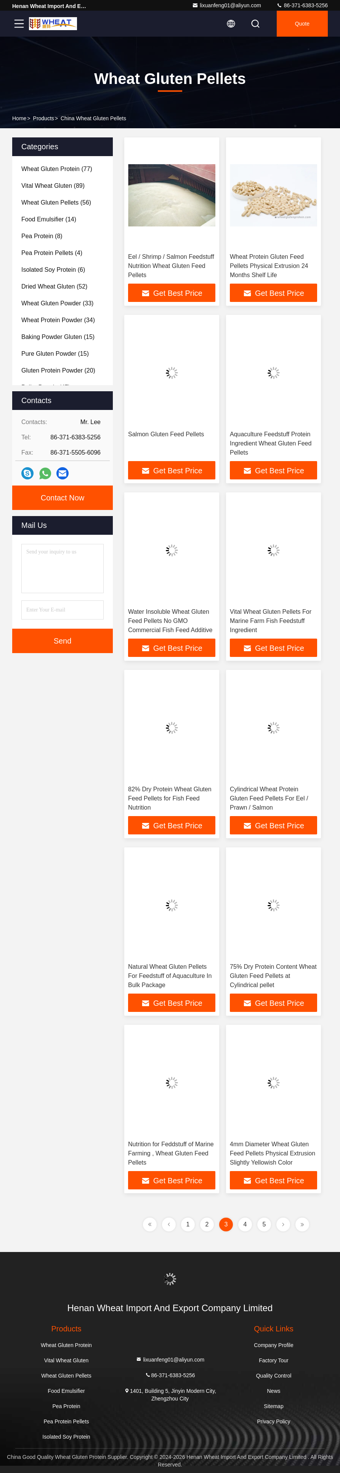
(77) (56, 169)
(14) (48, 219)
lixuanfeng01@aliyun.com (226, 5)
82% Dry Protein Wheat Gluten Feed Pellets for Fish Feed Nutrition (170, 798)
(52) (54, 286)
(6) (53, 269)
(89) (53, 185)
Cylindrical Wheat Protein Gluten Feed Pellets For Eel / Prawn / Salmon (269, 798)
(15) (58, 337)
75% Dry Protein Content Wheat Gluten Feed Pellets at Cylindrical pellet (273, 975)
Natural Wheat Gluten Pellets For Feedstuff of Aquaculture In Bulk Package (170, 975)
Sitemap (273, 1406)
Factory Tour (274, 1360)
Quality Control (274, 1376)
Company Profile (273, 1345)
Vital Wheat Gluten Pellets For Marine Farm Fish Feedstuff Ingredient (270, 620)
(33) (57, 303)
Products (43, 118)
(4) (51, 253)
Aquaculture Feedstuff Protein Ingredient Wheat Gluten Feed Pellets (270, 443)
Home (19, 118)
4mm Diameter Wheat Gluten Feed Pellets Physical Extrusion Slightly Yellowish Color (272, 1153)
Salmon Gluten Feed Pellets (166, 434)
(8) (42, 236)
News (274, 1391)
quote (302, 24)
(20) (58, 370)
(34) (58, 320)
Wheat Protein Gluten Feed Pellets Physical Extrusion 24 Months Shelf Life (269, 265)
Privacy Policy (273, 1421)
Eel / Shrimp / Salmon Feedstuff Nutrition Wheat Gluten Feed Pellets (171, 265)
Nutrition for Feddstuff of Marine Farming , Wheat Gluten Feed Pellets (171, 1153)
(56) (56, 202)
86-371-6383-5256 (302, 5)
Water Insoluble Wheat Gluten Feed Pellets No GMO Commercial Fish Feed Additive (170, 620)
